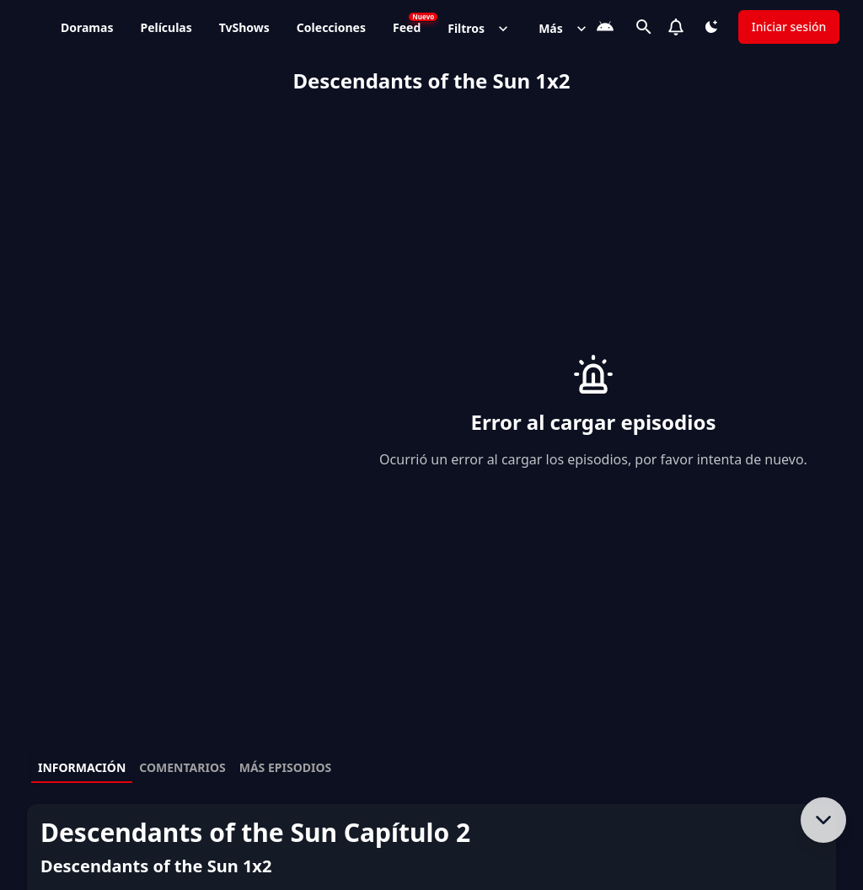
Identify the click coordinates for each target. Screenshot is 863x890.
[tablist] (431, 768)
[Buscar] (644, 27)
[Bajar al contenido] (823, 820)
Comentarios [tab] (182, 767)
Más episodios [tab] (285, 767)
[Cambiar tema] (711, 26)
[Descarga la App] (605, 27)
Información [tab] (82, 767)
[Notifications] (675, 27)
